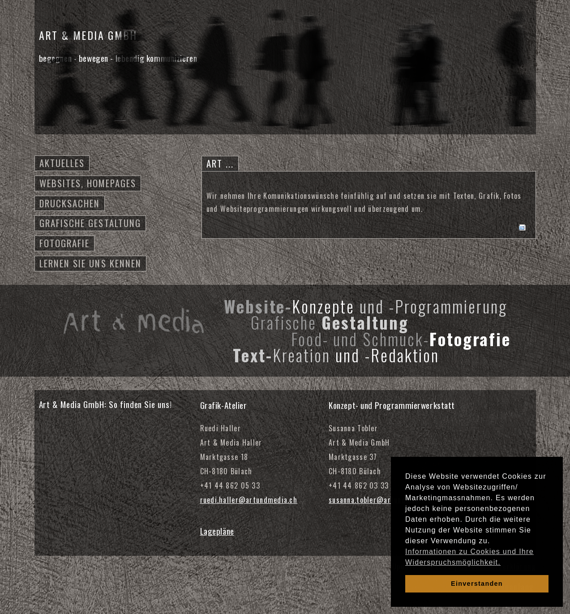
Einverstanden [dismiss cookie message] (477, 583)
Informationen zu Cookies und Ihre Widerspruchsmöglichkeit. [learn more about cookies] (469, 557)
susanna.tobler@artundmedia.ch (382, 499)
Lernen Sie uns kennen (90, 263)
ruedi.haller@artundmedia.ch (249, 499)
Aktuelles (62, 163)
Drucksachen (69, 203)
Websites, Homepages (88, 183)
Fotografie (64, 243)
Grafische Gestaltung (90, 223)
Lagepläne (217, 530)
